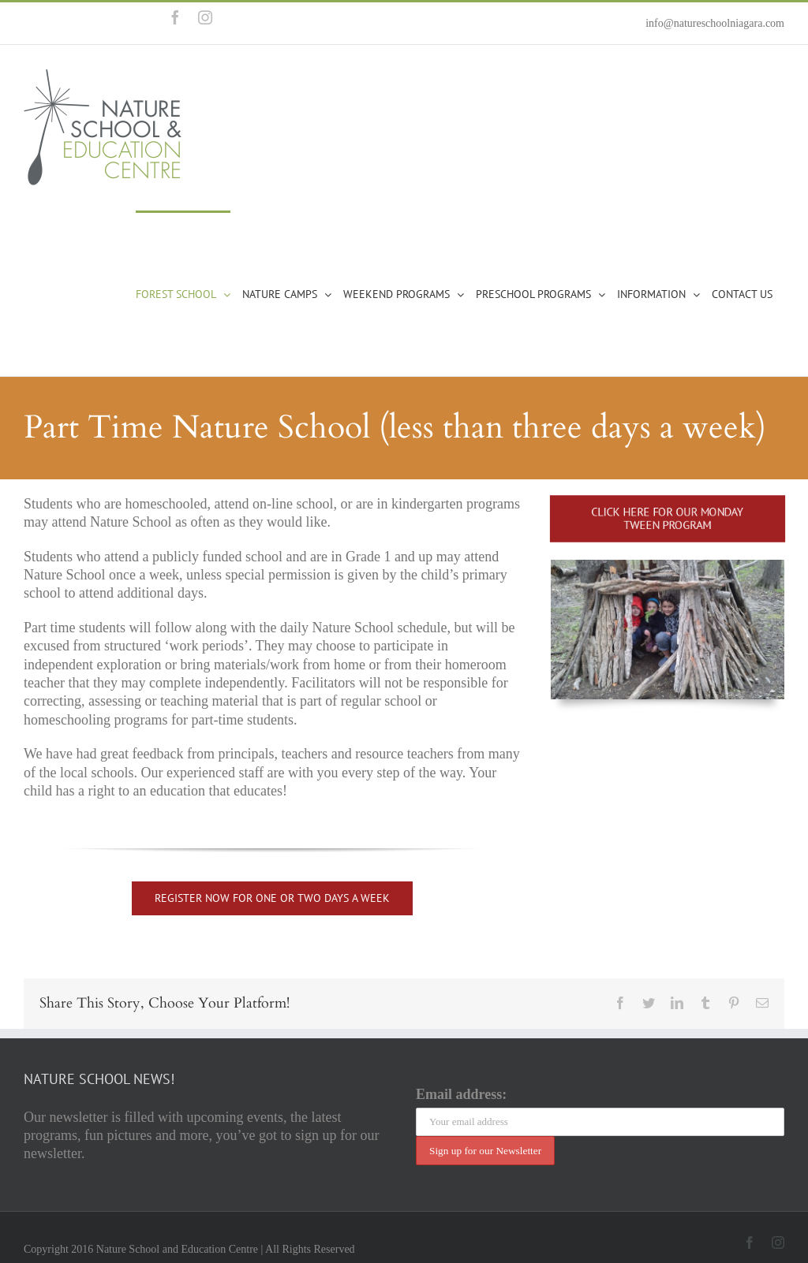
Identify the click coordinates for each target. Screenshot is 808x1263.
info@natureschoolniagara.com (714, 23)
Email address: (461, 1094)
